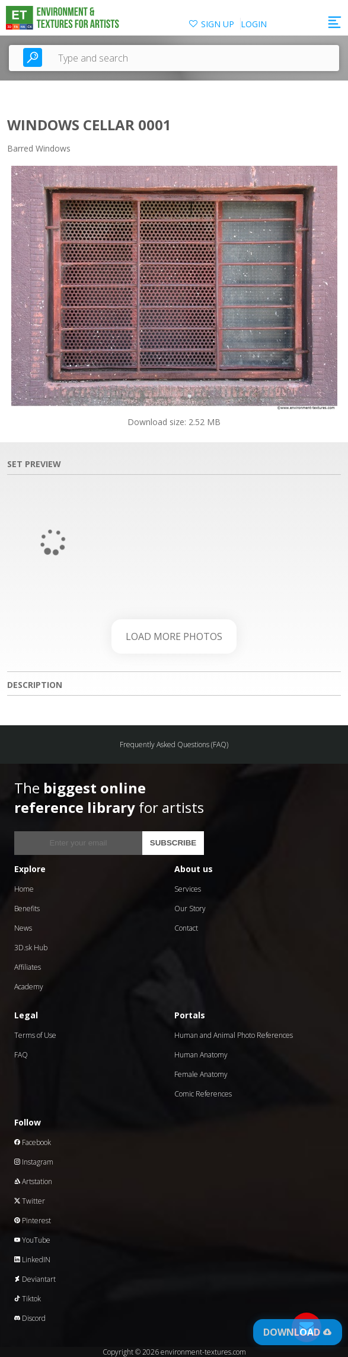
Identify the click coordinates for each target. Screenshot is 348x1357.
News (23, 928)
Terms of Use (35, 1035)
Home (24, 889)
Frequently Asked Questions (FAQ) (174, 744)
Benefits (27, 908)
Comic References (203, 1094)
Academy (28, 987)
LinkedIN (32, 1260)
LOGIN (254, 24)
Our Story (190, 908)
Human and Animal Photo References (233, 1035)
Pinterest (32, 1220)
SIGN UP (217, 24)
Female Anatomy (201, 1074)
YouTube (32, 1240)
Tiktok (27, 1299)
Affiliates (27, 967)
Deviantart (35, 1279)
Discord (30, 1318)
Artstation (33, 1181)
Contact (186, 928)
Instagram (33, 1162)
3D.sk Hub (30, 948)
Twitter (29, 1201)
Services (187, 889)
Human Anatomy (201, 1055)
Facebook (32, 1142)
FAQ (21, 1055)
